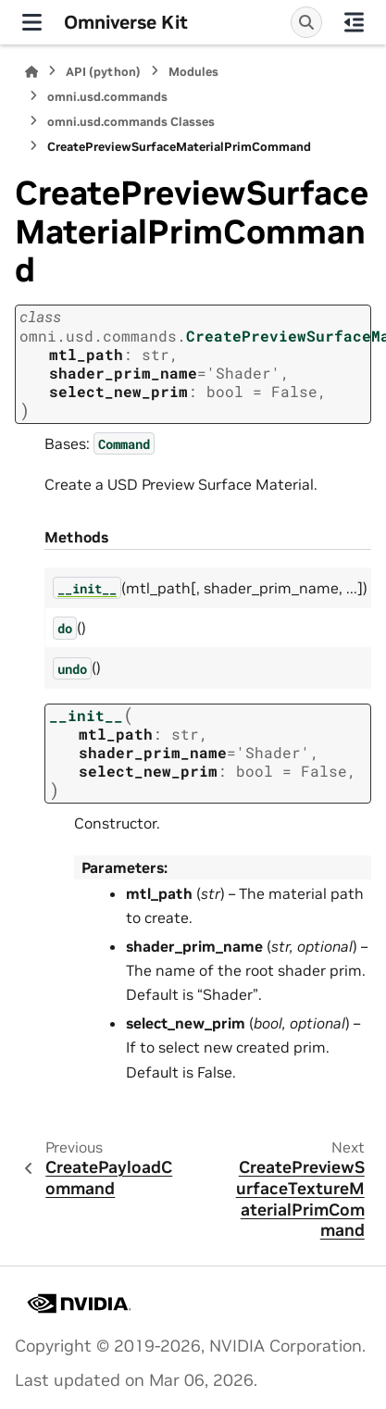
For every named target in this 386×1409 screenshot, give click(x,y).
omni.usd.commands (107, 97)
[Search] (306, 22)
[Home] (31, 71)
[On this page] (354, 22)
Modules (193, 72)
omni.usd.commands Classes (131, 122)
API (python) (103, 72)
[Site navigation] (32, 22)
